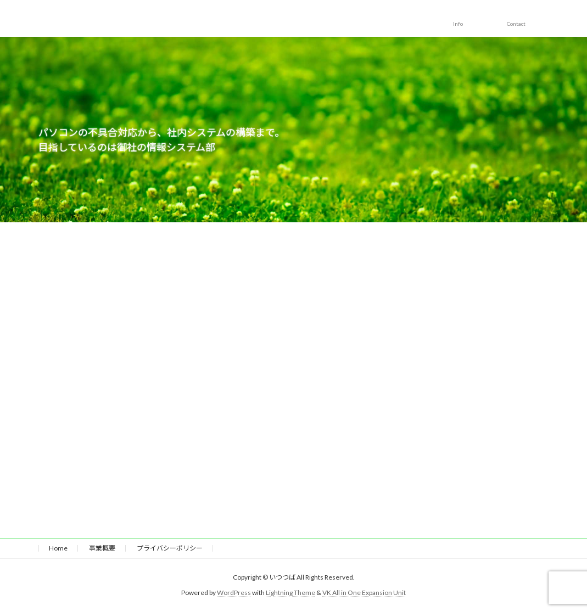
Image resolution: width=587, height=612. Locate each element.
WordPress (234, 592)
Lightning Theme (290, 592)
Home (58, 548)
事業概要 (102, 548)
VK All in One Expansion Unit (364, 592)
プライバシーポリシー (170, 548)
